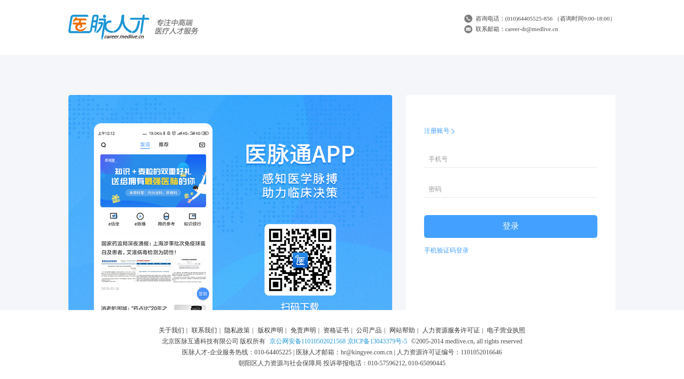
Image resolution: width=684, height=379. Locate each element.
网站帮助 (402, 330)
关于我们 (171, 330)
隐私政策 (237, 330)
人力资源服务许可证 (451, 330)
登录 (511, 226)
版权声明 (270, 330)
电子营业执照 (506, 330)
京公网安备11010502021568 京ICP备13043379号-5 (338, 341)
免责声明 (303, 330)
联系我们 (204, 330)
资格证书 (336, 330)
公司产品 (369, 330)
